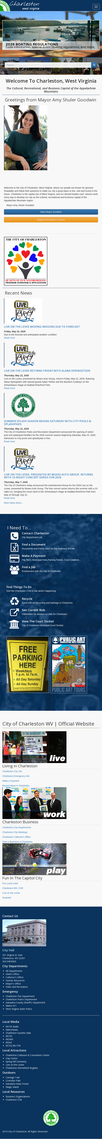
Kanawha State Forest (17, 1083)
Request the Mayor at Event (51, 219)
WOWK (9, 1039)
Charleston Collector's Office (16, 837)
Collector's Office (14, 977)
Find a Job (29, 567)
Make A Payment (34, 556)
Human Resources (15, 980)
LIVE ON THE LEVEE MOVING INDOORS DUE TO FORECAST (42, 326)
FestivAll (6, 897)
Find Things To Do (19, 587)
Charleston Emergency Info (15, 776)
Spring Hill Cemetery (16, 1061)
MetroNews (12, 1029)
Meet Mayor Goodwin (51, 212)
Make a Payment (10, 781)
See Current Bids (33, 610)
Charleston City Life (12, 771)
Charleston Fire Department (20, 996)
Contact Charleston (35, 533)
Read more (9, 338)
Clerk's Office (12, 974)
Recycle (27, 599)
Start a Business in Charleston (17, 841)
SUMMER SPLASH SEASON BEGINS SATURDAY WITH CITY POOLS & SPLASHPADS (47, 422)
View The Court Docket (38, 621)
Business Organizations (18, 1096)
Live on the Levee (11, 893)
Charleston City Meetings (14, 832)
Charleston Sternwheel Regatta (22, 1067)
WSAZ (9, 1042)
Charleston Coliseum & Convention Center (27, 1055)
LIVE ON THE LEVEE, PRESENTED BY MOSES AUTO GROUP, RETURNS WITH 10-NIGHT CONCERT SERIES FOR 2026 (48, 476)
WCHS (9, 1036)
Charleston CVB (14, 1099)
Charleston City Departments (16, 827)
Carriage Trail (12, 1077)
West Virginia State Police (19, 1008)
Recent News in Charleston (15, 785)
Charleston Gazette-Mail (18, 1032)
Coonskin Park (13, 1080)
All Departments (14, 970)
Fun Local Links (10, 883)
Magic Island (12, 1086)
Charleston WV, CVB (12, 888)
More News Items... (13, 503)
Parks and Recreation (17, 986)
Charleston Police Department (21, 999)
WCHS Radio (12, 1026)
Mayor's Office (13, 983)
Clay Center (12, 1058)
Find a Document (34, 544)
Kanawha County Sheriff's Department (25, 1002)
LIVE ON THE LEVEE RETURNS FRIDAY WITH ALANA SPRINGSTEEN (47, 370)
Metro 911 (11, 1005)
